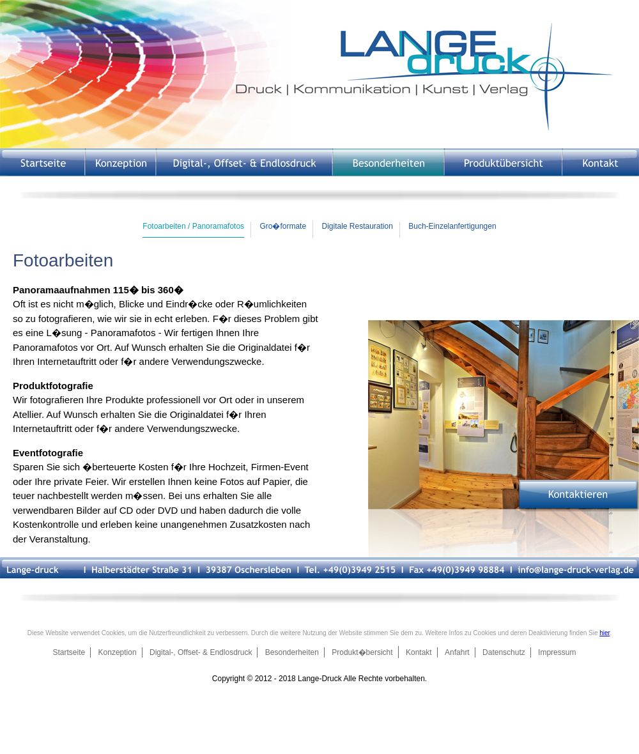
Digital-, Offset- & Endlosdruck (201, 652)
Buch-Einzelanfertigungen (452, 226)
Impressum (557, 652)
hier (604, 632)
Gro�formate (282, 226)
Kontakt (419, 652)
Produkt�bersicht (362, 652)
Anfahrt (457, 652)
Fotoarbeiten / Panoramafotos (193, 226)
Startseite (69, 652)
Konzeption (117, 652)
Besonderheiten (292, 652)
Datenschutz (503, 652)
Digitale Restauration (356, 226)
